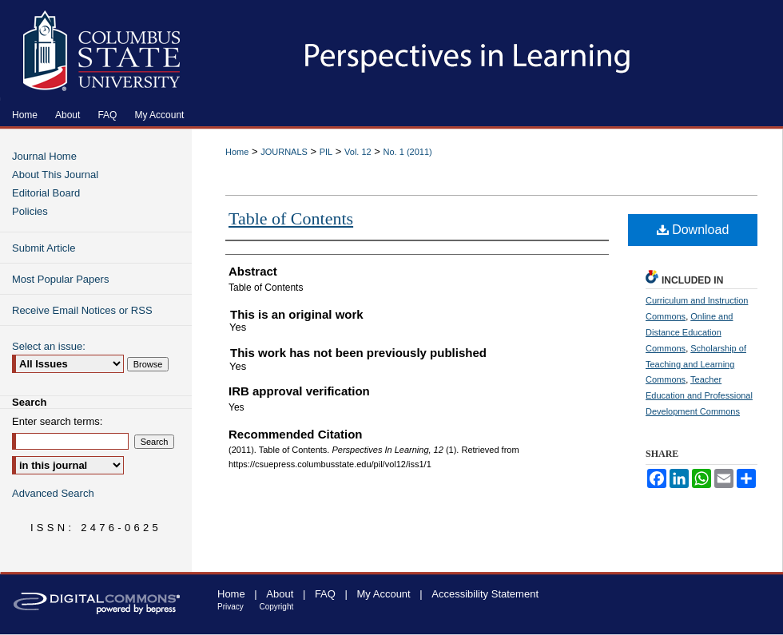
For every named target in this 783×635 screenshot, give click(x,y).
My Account (384, 594)
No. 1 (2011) (408, 152)
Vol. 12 (358, 152)
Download (693, 229)
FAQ (325, 594)
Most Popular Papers (60, 279)
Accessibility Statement (485, 594)
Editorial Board (46, 193)
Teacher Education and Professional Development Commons (699, 395)
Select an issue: (48, 346)
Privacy (230, 606)
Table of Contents (291, 218)
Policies (30, 211)
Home (236, 152)
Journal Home (44, 156)
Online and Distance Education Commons (689, 332)
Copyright (276, 606)
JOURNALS (284, 152)
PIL (326, 152)
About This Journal (55, 175)
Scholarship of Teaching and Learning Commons (696, 364)
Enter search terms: (57, 421)
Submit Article (43, 248)
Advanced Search (53, 493)
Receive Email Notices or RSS (82, 310)
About (279, 594)
